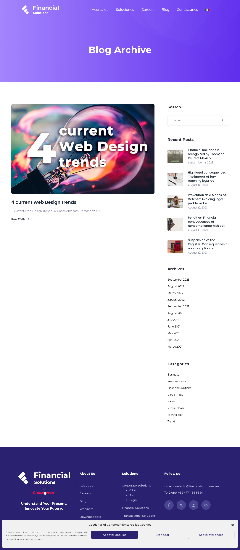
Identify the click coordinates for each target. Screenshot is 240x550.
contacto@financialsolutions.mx (196, 486)
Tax (132, 495)
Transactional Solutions (139, 515)
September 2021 (178, 306)
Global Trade (175, 394)
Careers (147, 9)
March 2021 (174, 346)
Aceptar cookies (114, 535)
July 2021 (173, 320)
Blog (165, 9)
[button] (232, 525)
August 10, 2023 (198, 207)
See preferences (211, 535)
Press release (176, 408)
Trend (171, 421)
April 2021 (173, 340)
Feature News (176, 381)
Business (173, 374)
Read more (20, 219)
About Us (86, 485)
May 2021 (173, 333)
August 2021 (175, 313)
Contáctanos (187, 9)
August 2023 (175, 286)
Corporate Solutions (136, 485)
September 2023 (178, 279)
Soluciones (125, 9)
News (171, 401)
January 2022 (176, 299)
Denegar (162, 535)
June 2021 (174, 326)
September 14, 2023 (200, 162)
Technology (175, 415)
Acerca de (100, 9)
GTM (132, 490)
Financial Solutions (179, 388)
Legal (133, 500)
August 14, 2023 (198, 185)
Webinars (86, 509)
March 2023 (175, 293)
